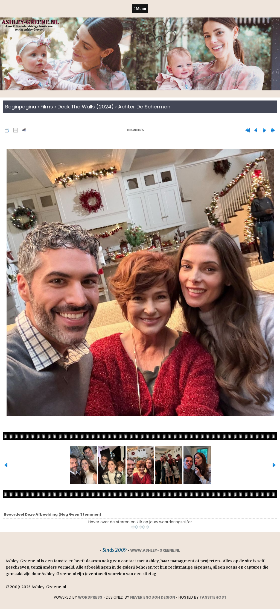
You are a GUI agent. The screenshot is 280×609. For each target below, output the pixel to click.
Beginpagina (20, 106)
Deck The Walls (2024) (85, 106)
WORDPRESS (90, 597)
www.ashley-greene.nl (155, 550)
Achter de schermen (144, 106)
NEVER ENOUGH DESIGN (152, 597)
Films (46, 106)
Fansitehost (213, 597)
